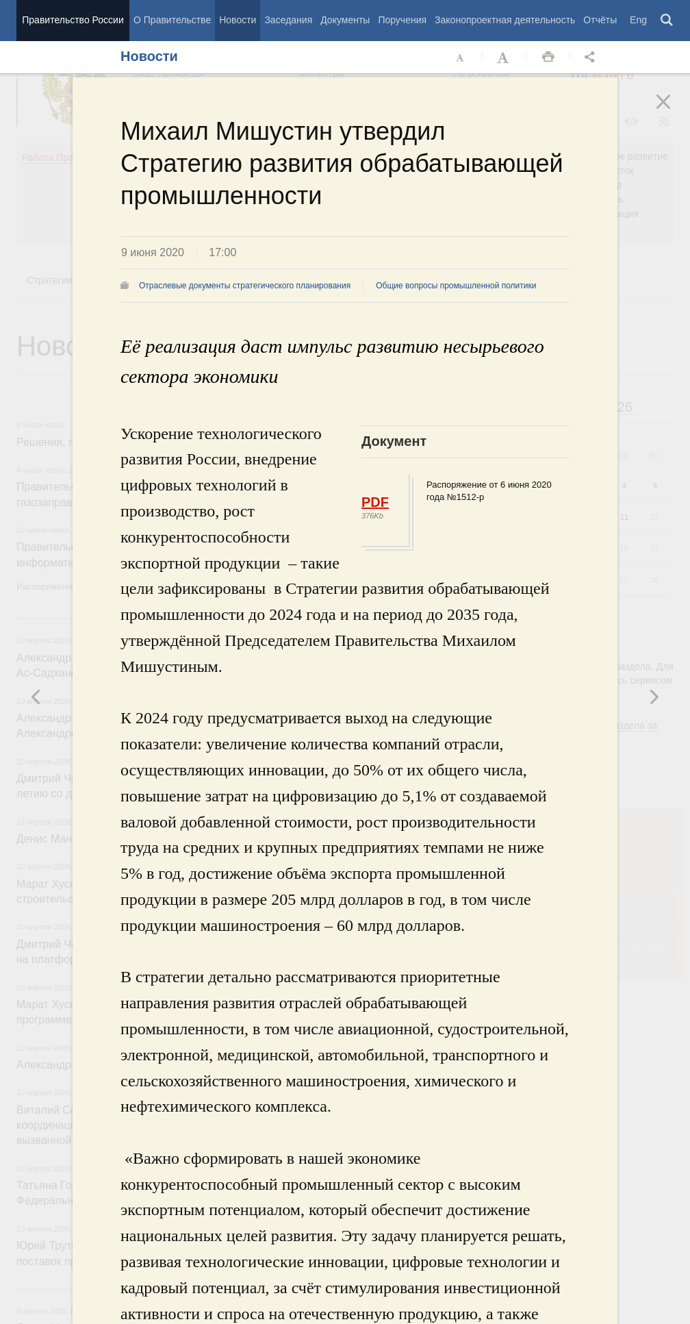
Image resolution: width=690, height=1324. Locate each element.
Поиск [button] (667, 20)
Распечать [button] (548, 57)
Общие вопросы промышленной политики (456, 285)
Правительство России (72, 19)
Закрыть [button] (672, 111)
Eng (638, 19)
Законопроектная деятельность (505, 19)
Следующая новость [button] (36, 696)
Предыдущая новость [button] (653, 696)
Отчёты (600, 19)
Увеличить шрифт (504, 57)
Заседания (288, 19)
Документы (345, 19)
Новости (237, 19)
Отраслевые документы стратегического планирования (244, 285)
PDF (375, 502)
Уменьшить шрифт (460, 57)
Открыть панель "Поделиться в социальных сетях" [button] (592, 57)
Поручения (402, 19)
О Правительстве (172, 19)
